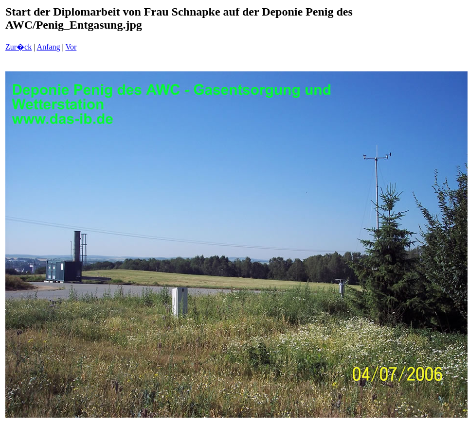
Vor (70, 47)
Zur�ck (18, 47)
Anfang (48, 47)
